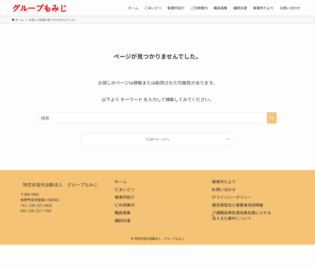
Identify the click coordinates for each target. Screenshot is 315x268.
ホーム (125, 183)
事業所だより (227, 183)
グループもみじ (39, 8)
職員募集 (127, 230)
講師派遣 (127, 242)
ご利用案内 (129, 218)
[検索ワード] (157, 118)
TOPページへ (157, 139)
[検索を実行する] (272, 118)
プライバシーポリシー (235, 207)
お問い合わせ (227, 195)
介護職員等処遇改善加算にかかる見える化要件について (245, 232)
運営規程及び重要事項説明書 (241, 218)
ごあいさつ (129, 195)
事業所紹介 (129, 207)
